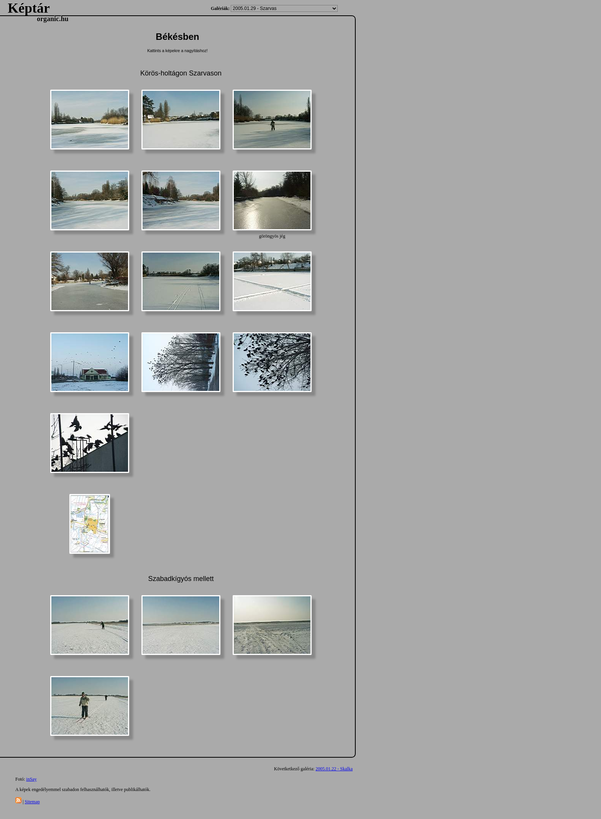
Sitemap (32, 801)
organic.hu (53, 19)
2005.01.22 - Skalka (334, 768)
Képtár (29, 8)
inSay (31, 779)
